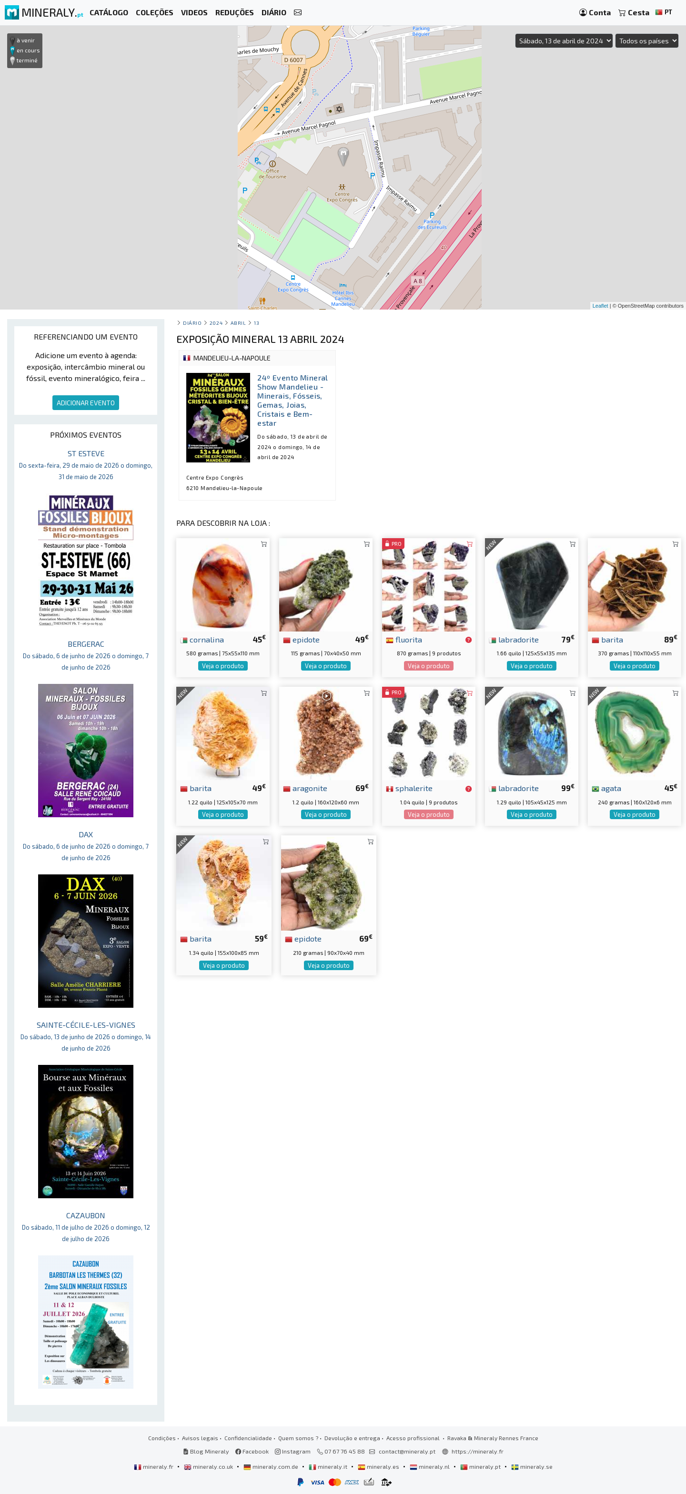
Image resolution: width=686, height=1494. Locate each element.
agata (606, 787)
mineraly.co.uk (209, 1466)
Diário (192, 323)
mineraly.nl (430, 1466)
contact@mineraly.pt (407, 1451)
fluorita (404, 639)
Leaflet (600, 306)
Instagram (293, 1451)
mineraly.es (379, 1466)
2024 (216, 323)
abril (238, 323)
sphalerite (409, 787)
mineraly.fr (154, 1466)
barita (607, 639)
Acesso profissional (413, 1437)
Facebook (252, 1451)
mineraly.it (329, 1466)
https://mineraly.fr (478, 1451)
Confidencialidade (248, 1437)
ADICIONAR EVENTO (86, 403)
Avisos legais (200, 1437)
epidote (301, 639)
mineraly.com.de (271, 1466)
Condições (162, 1437)
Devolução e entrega (352, 1437)
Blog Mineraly (206, 1451)
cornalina (202, 639)
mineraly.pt (481, 1466)
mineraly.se (532, 1466)
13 (256, 323)
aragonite (305, 787)
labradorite (514, 639)
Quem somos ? (298, 1437)
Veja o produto (223, 666)
